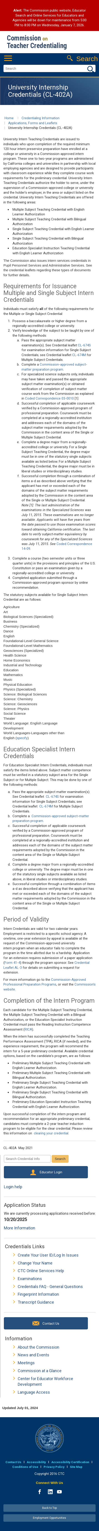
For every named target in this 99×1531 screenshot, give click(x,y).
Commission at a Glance (40, 1370)
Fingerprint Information (38, 1294)
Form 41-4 (12, 963)
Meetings (26, 1362)
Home (9, 118)
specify (22, 738)
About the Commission (38, 1347)
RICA (28, 1029)
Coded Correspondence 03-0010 (49, 398)
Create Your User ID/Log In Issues (48, 1255)
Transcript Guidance (36, 1302)
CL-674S (84, 345)
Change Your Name (35, 1263)
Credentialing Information (40, 118)
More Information (19, 1228)
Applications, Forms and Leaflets (32, 123)
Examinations (30, 1278)
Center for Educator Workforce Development (45, 1381)
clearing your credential (51, 1133)
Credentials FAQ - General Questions (50, 1286)
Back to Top (49, 1508)
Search (60, 1159)
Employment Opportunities (49, 1517)
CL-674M (79, 355)
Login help (13, 1186)
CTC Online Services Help (41, 1270)
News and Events (33, 1354)
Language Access (34, 1392)
